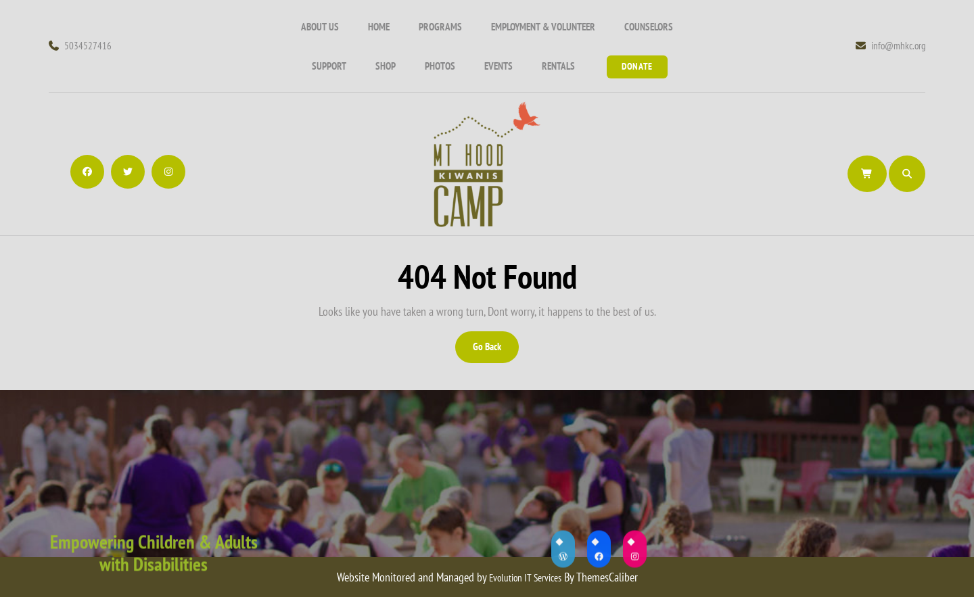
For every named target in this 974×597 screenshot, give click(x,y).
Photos (440, 65)
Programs (440, 26)
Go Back (495, 351)
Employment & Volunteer (543, 26)
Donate (637, 66)
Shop (385, 65)
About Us (320, 26)
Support (329, 65)
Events (498, 65)
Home (379, 26)
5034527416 (80, 45)
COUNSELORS (648, 26)
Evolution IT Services (525, 577)
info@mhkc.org (890, 45)
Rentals (558, 65)
